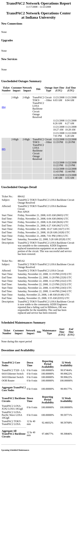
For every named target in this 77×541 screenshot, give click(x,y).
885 (4, 149)
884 (4, 107)
